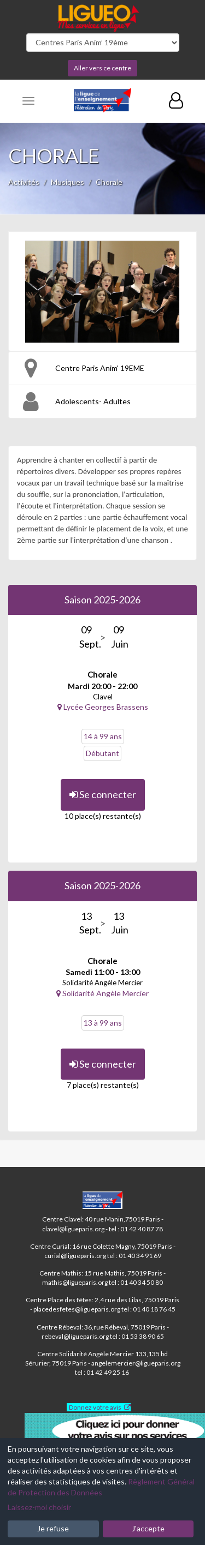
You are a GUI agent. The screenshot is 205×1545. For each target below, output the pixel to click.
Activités (23, 182)
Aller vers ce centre (102, 68)
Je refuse (53, 1528)
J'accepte (148, 1528)
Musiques (67, 182)
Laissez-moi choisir (39, 1507)
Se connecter (102, 794)
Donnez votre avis (95, 1407)
